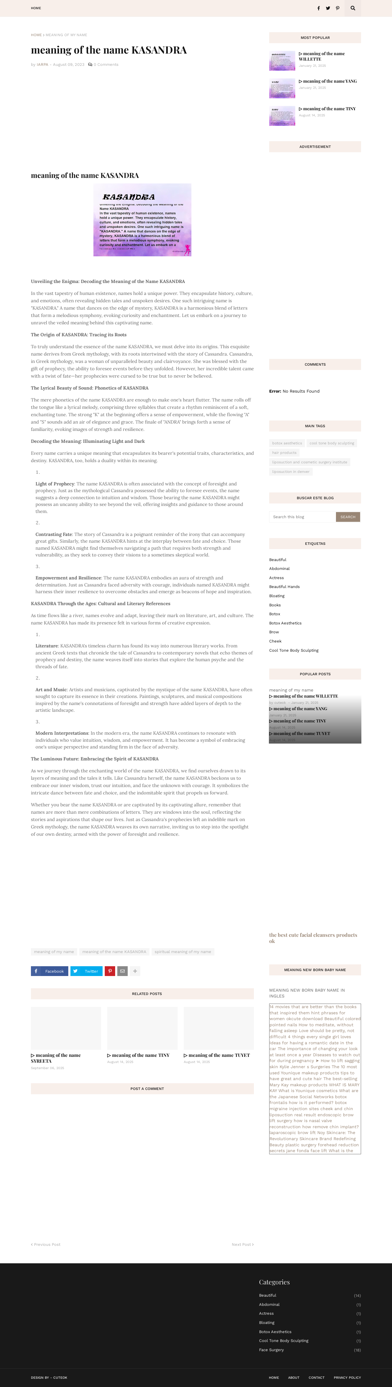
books (275, 605)
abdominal (279, 568)
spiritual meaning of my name (183, 951)
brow (274, 632)
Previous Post (47, 1244)
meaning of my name (66, 35)
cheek (275, 641)
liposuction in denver (291, 471)
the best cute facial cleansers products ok (313, 937)
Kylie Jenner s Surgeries (305, 1066)
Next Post (241, 1244)
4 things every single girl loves (319, 1036)
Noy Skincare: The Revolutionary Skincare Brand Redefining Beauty (313, 1138)
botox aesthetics (287, 443)
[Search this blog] (303, 517)
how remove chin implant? (330, 1126)
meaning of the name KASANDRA (114, 951)
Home (36, 35)
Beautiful (277, 559)
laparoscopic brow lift (293, 1132)
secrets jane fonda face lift (298, 1150)
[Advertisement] (142, 119)
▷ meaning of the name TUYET (217, 1055)
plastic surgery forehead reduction (322, 1144)
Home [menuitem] (36, 8)
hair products (284, 452)
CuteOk (60, 1378)
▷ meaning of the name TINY (138, 1055)
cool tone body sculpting (332, 443)
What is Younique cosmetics (307, 1090)
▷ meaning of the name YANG (328, 81)
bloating (277, 596)
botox (274, 614)
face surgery (310, 1350)
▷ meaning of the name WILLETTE (322, 56)
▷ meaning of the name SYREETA (56, 1058)
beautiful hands (284, 586)
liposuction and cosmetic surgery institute (309, 462)
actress (276, 577)
